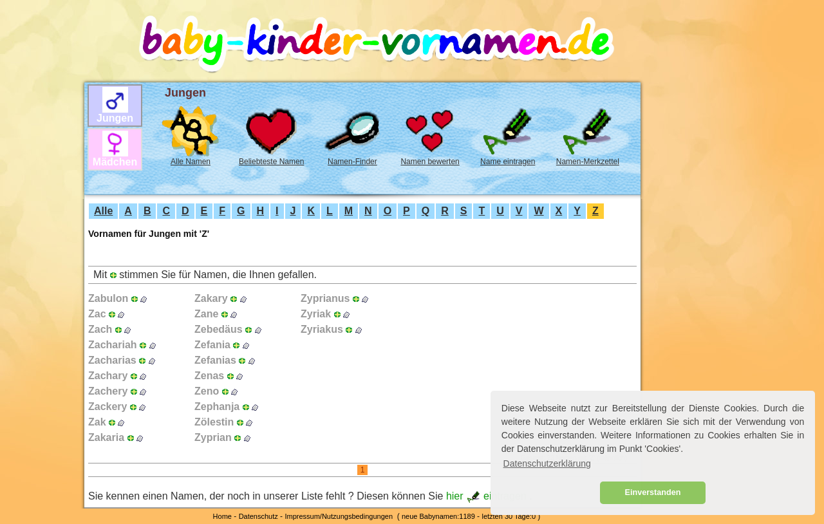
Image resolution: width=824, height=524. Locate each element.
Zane (206, 313)
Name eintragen (507, 161)
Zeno (206, 391)
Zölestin (214, 421)
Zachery (107, 391)
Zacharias (112, 360)
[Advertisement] (39, 226)
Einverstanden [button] (653, 492)
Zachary (107, 375)
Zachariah (112, 344)
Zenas (209, 375)
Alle (103, 210)
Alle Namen (191, 161)
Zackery (107, 406)
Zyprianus (325, 298)
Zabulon (108, 298)
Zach (100, 329)
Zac (97, 313)
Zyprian (213, 437)
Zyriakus (322, 329)
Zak (97, 421)
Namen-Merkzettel (587, 161)
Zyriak (316, 313)
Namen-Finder (352, 161)
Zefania (212, 344)
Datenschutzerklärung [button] (547, 463)
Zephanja (216, 406)
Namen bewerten (429, 161)
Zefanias (215, 360)
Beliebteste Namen (271, 161)
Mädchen (115, 161)
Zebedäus (218, 329)
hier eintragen (487, 496)
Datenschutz (258, 516)
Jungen (115, 118)
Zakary (211, 298)
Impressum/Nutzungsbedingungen (339, 516)
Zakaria (106, 437)
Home (222, 516)
